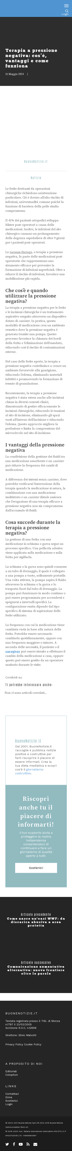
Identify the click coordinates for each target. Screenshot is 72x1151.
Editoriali (11, 1071)
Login (65, 14)
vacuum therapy (21, 252)
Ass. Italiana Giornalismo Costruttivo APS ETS (40, 1131)
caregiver (12, 651)
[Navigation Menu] (66, 5)
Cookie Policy (32, 1044)
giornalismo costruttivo (29, 771)
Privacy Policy (14, 1044)
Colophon (11, 1074)
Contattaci (12, 1093)
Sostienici (36, 868)
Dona (8, 1097)
